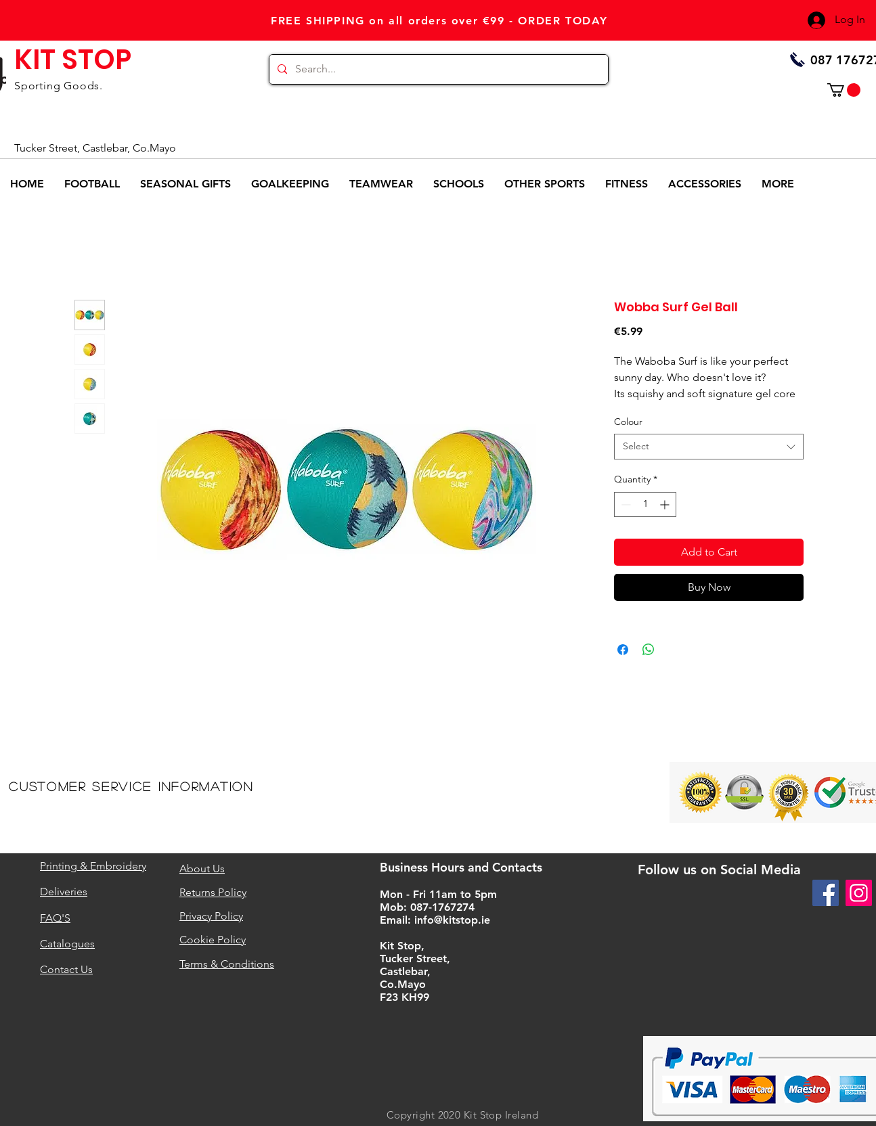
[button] (843, 90)
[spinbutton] (645, 504)
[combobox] (709, 446)
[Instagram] (859, 893)
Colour (628, 421)
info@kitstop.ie (452, 920)
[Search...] (437, 69)
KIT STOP (72, 59)
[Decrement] (624, 504)
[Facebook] (825, 893)
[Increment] (665, 504)
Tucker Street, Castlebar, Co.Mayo (95, 147)
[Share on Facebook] (623, 649)
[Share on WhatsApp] (648, 649)
